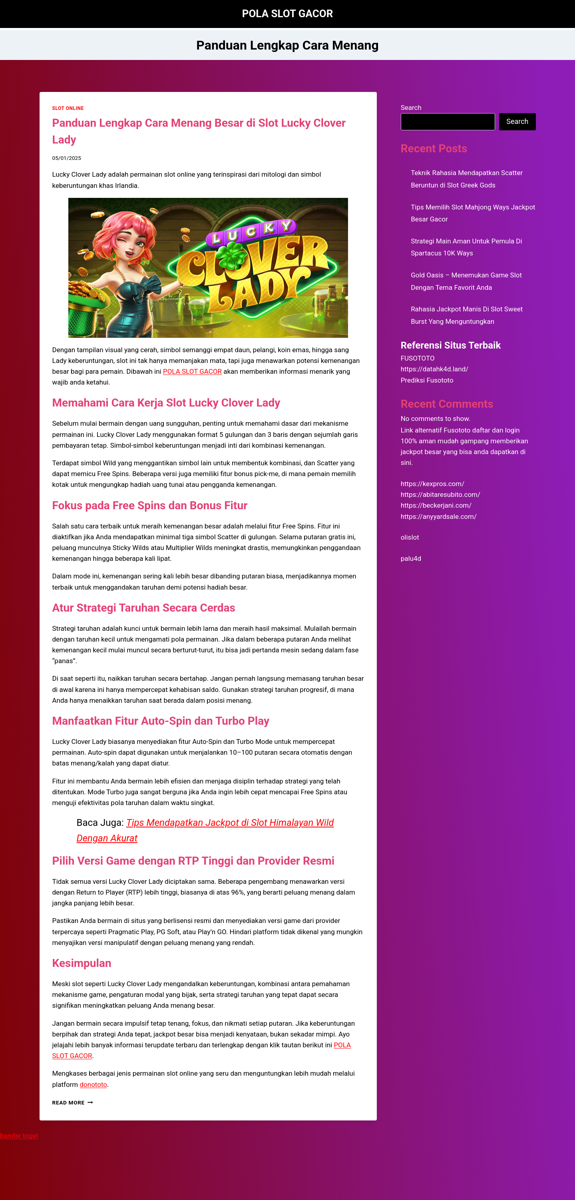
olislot (410, 537)
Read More (72, 1102)
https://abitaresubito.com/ (440, 494)
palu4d (411, 558)
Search (411, 108)
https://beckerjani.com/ (436, 505)
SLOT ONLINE (68, 108)
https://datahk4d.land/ (435, 369)
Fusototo (457, 430)
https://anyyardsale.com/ (439, 516)
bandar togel (19, 1136)
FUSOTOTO (418, 358)
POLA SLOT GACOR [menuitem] (192, 371)
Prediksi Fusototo (427, 380)
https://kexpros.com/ (433, 484)
